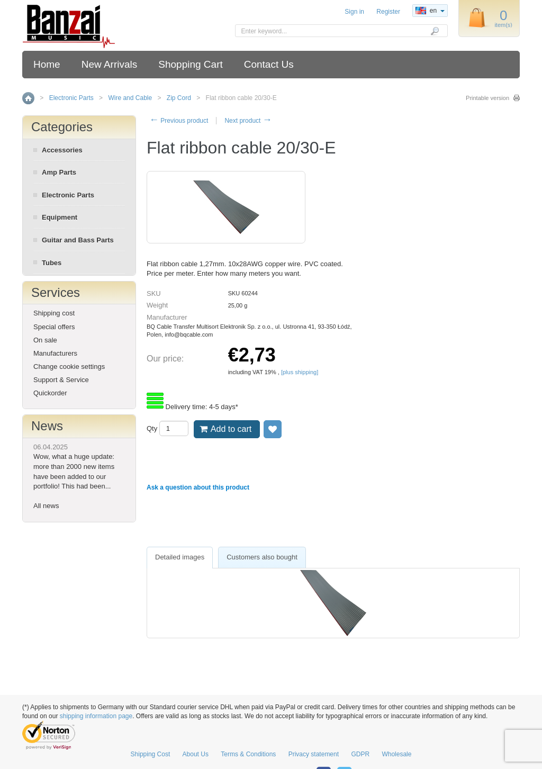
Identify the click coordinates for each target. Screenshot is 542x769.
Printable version (487, 98)
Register (388, 11)
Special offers (54, 327)
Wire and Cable (130, 98)
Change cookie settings (69, 366)
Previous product (178, 120)
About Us (196, 754)
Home (46, 64)
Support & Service (61, 380)
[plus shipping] (299, 372)
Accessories (62, 150)
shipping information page (96, 716)
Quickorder (50, 393)
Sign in (354, 11)
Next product (248, 120)
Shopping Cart (190, 64)
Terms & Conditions (248, 754)
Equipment (59, 217)
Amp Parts (59, 172)
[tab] (180, 557)
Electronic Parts (71, 98)
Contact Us (269, 64)
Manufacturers (55, 353)
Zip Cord (179, 98)
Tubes (51, 263)
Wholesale (396, 754)
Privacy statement (313, 754)
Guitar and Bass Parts (78, 240)
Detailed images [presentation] (179, 557)
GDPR (360, 754)
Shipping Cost (150, 754)
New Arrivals (110, 64)
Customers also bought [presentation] (262, 557)
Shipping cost (54, 313)
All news (46, 506)
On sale (45, 340)
